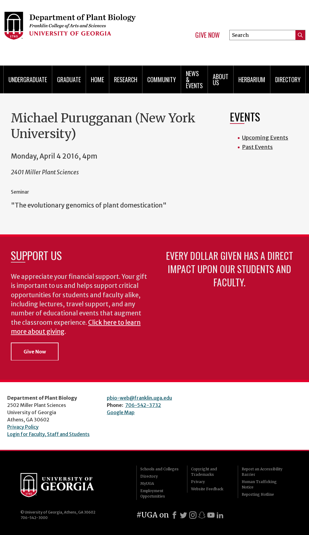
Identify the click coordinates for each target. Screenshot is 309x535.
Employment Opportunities (152, 493)
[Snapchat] (201, 515)
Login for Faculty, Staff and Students (48, 434)
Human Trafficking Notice (259, 484)
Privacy (198, 481)
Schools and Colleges (159, 469)
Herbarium (251, 79)
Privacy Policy (23, 427)
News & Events (194, 79)
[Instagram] (192, 515)
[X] (183, 515)
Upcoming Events (265, 137)
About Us (220, 79)
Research (125, 79)
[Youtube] (211, 515)
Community (161, 79)
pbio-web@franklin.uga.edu (139, 398)
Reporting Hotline (258, 494)
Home (97, 79)
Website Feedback (207, 489)
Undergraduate (27, 79)
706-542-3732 (143, 405)
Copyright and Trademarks (204, 472)
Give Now (207, 35)
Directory (288, 79)
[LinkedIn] (220, 515)
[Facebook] (174, 515)
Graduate (69, 79)
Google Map (121, 412)
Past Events (257, 146)
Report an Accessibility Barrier (262, 472)
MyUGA (147, 483)
